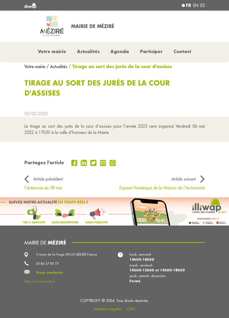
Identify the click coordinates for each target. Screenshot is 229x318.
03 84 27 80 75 (47, 263)
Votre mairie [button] (52, 51)
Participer (151, 51)
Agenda (119, 51)
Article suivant (183, 179)
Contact (182, 51)
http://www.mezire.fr (39, 281)
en (195, 5)
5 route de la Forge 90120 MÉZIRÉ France (66, 254)
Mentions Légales (108, 309)
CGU (131, 309)
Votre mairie (35, 66)
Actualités (88, 51)
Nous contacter (49, 272)
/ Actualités (56, 66)
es (202, 5)
